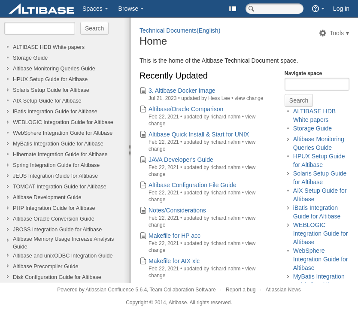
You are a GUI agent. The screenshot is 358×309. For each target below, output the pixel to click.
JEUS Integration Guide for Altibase (55, 176)
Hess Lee (219, 98)
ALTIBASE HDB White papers (49, 47)
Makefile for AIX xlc (174, 261)
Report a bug (240, 290)
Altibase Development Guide (47, 197)
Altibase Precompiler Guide (46, 267)
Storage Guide (30, 58)
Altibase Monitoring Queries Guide (54, 69)
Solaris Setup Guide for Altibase (51, 90)
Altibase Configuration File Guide (193, 185)
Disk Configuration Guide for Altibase (57, 277)
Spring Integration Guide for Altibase (56, 165)
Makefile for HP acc (174, 235)
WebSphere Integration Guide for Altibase (62, 133)
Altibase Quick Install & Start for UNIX (199, 134)
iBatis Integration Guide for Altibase (55, 112)
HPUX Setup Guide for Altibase (50, 79)
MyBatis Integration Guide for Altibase (58, 144)
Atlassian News (283, 290)
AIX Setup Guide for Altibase (47, 101)
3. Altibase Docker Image (182, 90)
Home (153, 41)
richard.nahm (226, 117)
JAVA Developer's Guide (181, 159)
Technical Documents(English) (180, 30)
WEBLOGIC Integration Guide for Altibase (63, 122)
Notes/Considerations (177, 210)
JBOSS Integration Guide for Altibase (57, 230)
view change (249, 98)
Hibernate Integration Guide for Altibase (60, 154)
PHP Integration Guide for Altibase (54, 208)
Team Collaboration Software (183, 290)
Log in (341, 8)
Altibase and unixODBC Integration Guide (62, 256)
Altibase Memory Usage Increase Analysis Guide (63, 243)
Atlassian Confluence (109, 290)
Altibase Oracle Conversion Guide (53, 219)
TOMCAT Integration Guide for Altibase (59, 187)
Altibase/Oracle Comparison (186, 109)
